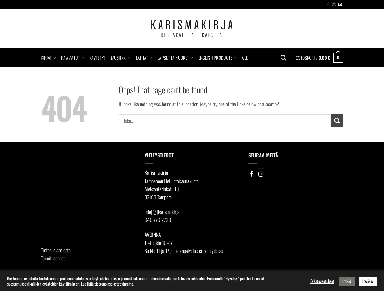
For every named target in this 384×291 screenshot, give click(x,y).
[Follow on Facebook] (328, 5)
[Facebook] (251, 174)
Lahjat (144, 57)
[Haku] (283, 58)
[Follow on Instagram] (334, 5)
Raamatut (72, 57)
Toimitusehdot (53, 258)
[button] (319, 57)
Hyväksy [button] (367, 281)
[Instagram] (261, 174)
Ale (245, 57)
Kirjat (48, 57)
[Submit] (337, 120)
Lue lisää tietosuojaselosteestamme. (107, 284)
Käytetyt (97, 57)
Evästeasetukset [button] (322, 281)
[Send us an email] (340, 5)
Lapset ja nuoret (175, 57)
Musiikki (121, 57)
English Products (217, 57)
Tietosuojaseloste (56, 250)
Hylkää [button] (346, 281)
